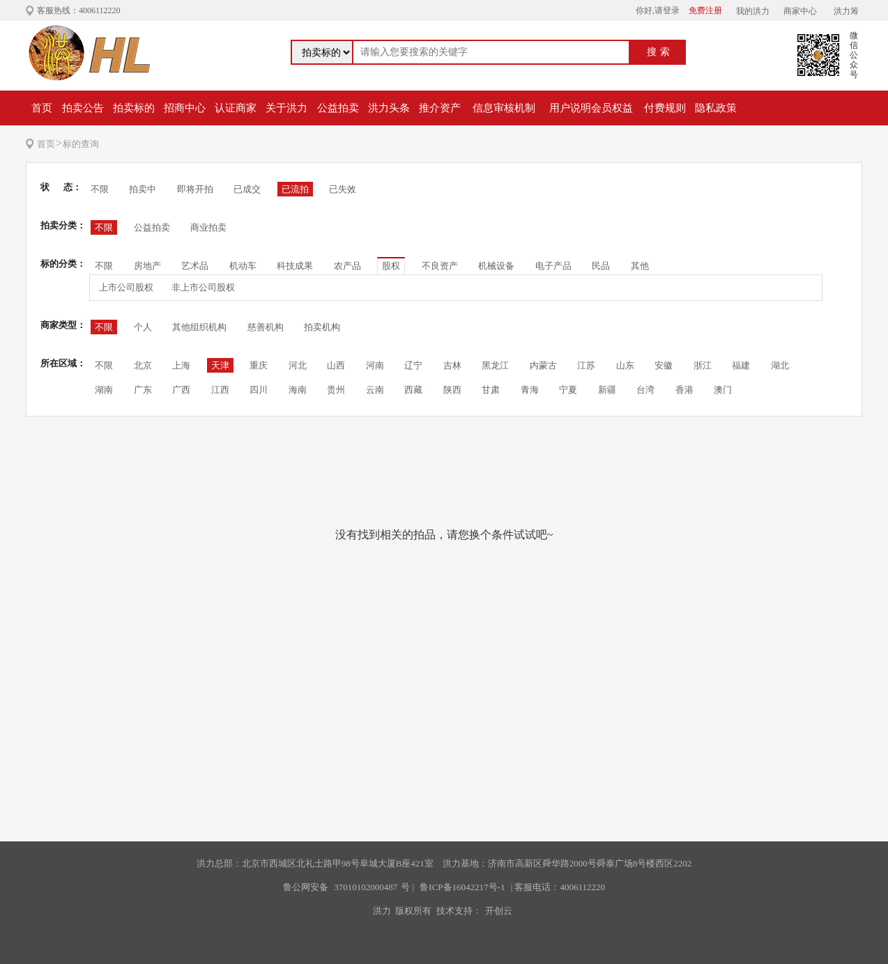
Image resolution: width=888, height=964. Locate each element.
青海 (530, 389)
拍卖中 (142, 189)
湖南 (104, 389)
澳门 (723, 389)
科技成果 (295, 266)
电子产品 (553, 266)
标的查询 (81, 144)
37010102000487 (365, 887)
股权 (391, 266)
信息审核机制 (504, 108)
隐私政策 (716, 108)
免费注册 (705, 10)
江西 (220, 389)
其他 (640, 266)
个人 (143, 327)
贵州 (336, 389)
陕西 (452, 389)
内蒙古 (543, 365)
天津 (220, 365)
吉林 (452, 365)
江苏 (586, 365)
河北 (298, 365)
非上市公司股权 (203, 287)
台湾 (645, 389)
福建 (741, 365)
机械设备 (496, 266)
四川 (259, 389)
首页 (41, 108)
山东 (625, 365)
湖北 (780, 365)
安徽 (663, 365)
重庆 (259, 365)
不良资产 (440, 266)
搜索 (660, 52)
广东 (143, 389)
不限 (100, 189)
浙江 (703, 365)
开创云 (498, 910)
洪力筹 (846, 11)
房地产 (147, 266)
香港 (684, 389)
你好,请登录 (658, 10)
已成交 (247, 189)
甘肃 (491, 389)
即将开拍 (195, 189)
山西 (336, 365)
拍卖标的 (134, 108)
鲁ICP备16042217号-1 (462, 887)
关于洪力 (286, 108)
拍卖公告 (83, 108)
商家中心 (800, 11)
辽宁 (413, 365)
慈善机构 (265, 327)
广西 (181, 389)
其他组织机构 (199, 327)
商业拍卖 (208, 227)
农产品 (347, 266)
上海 (181, 365)
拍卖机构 (322, 327)
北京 (143, 365)
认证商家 (236, 108)
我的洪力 (753, 11)
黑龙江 (495, 365)
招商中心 (185, 108)
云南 (375, 389)
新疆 (607, 389)
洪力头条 (389, 108)
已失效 (342, 189)
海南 (298, 389)
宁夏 (568, 389)
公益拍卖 (338, 108)
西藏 (413, 389)
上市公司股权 (126, 287)
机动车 (243, 266)
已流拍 (295, 189)
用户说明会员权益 (591, 108)
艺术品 (194, 266)
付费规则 (665, 108)
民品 (601, 266)
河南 (375, 365)
